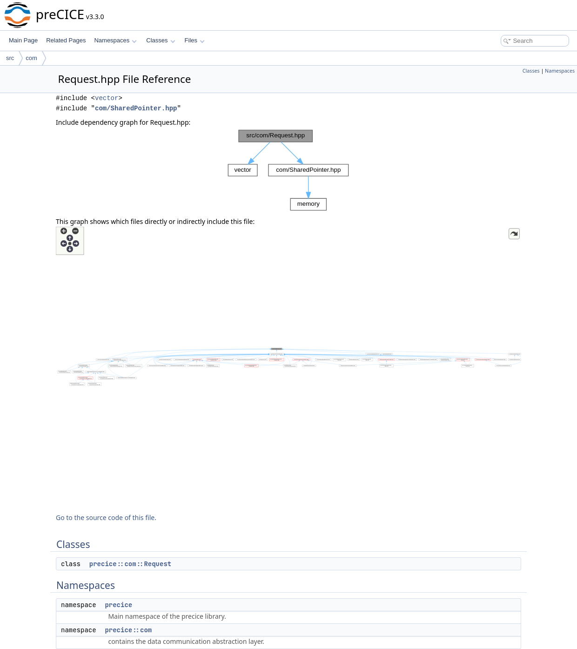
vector (106, 98)
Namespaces (115, 40)
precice (118, 605)
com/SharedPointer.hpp (136, 108)
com (31, 57)
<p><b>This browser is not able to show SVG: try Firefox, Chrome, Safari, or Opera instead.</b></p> (288, 170)
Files (195, 40)
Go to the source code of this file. (106, 517)
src (10, 57)
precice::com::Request (130, 564)
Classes (160, 40)
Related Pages (66, 40)
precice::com (128, 630)
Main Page (23, 40)
